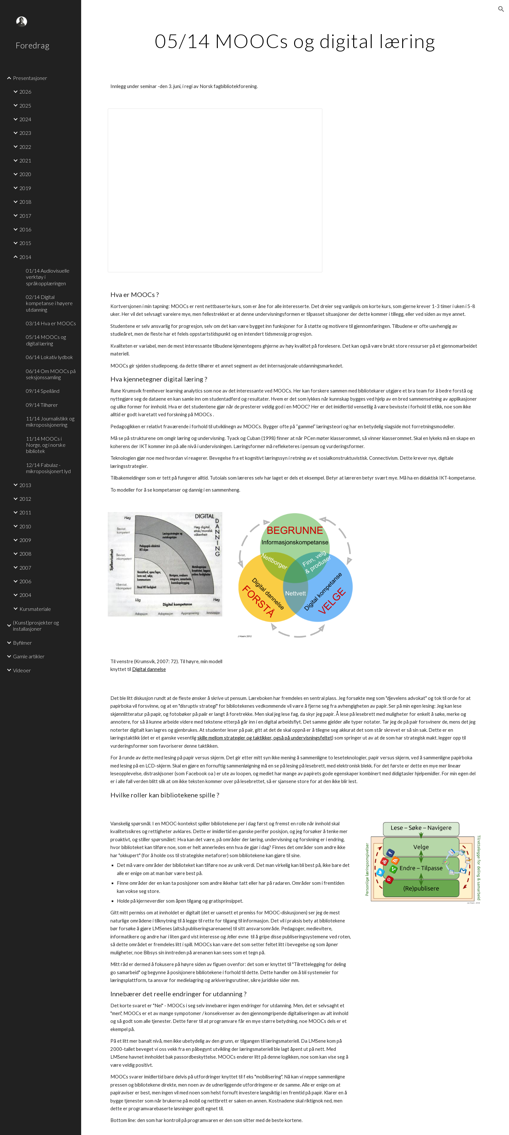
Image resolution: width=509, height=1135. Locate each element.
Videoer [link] (22, 670)
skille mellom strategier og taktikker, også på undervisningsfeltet (264, 738)
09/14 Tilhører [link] (42, 405)
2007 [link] (25, 567)
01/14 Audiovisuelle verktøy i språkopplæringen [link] (47, 276)
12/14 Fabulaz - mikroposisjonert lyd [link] (48, 468)
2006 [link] (25, 581)
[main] (295, 40)
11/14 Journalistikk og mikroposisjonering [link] (50, 421)
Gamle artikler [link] (28, 656)
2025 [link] (25, 105)
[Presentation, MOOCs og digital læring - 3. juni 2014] (215, 190)
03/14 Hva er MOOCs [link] (51, 323)
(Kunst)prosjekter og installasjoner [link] (36, 625)
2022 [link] (25, 147)
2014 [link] (25, 257)
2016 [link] (25, 229)
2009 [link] (25, 540)
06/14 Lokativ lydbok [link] (49, 357)
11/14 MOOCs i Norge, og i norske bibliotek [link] (46, 444)
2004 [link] (25, 595)
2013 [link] (25, 485)
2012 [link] (25, 499)
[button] (501, 9)
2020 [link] (25, 174)
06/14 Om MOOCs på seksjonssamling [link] (51, 374)
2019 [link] (25, 188)
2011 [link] (25, 512)
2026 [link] (25, 91)
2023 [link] (25, 133)
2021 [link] (25, 160)
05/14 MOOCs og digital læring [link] (46, 340)
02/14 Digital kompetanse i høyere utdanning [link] (49, 303)
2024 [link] (25, 119)
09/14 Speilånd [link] (42, 391)
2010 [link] (25, 526)
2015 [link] (25, 243)
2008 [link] (25, 553)
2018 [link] (25, 202)
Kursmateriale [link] (35, 609)
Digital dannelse (149, 669)
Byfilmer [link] (22, 642)
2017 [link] (25, 216)
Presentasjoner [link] (30, 78)
